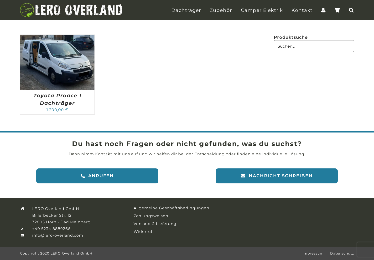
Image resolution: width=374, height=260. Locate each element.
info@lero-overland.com (57, 235)
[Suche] (351, 10)
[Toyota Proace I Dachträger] (57, 37)
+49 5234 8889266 (51, 228)
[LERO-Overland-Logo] (71, 5)
